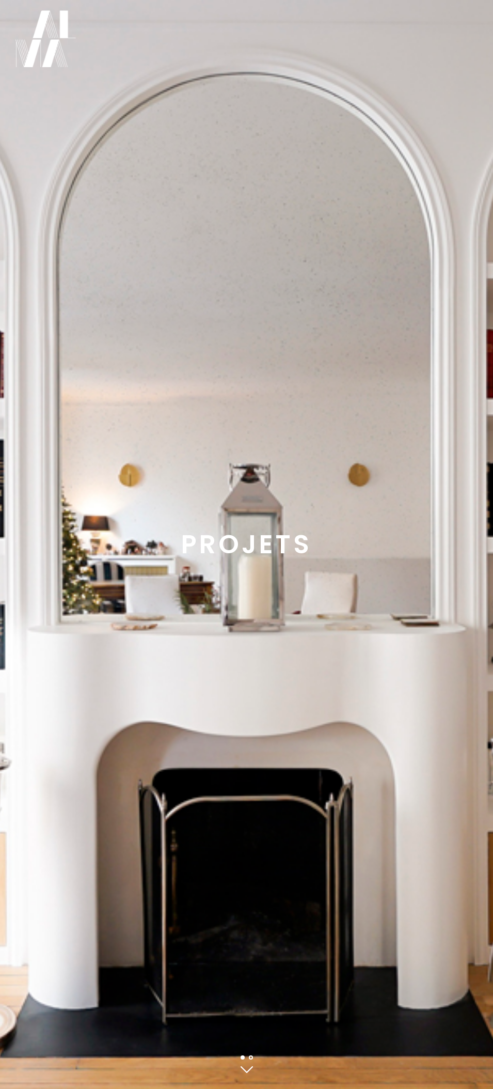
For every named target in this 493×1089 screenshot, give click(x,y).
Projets (246, 544)
